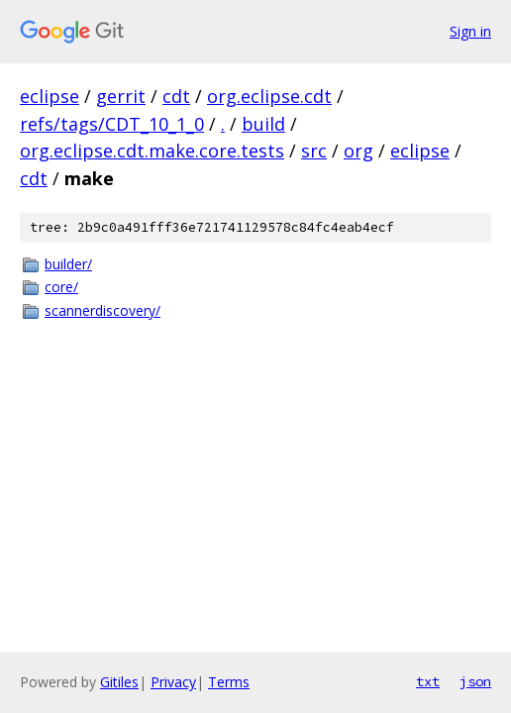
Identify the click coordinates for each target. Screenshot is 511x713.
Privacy (173, 681)
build (263, 124)
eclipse (49, 96)
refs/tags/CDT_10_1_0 (112, 124)
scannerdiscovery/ (102, 310)
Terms (229, 681)
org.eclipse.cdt (269, 96)
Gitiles (119, 681)
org (358, 150)
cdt (176, 96)
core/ (61, 286)
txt (428, 681)
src (314, 150)
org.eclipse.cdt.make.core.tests (152, 150)
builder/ (68, 264)
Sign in (470, 31)
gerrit (121, 96)
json (475, 681)
